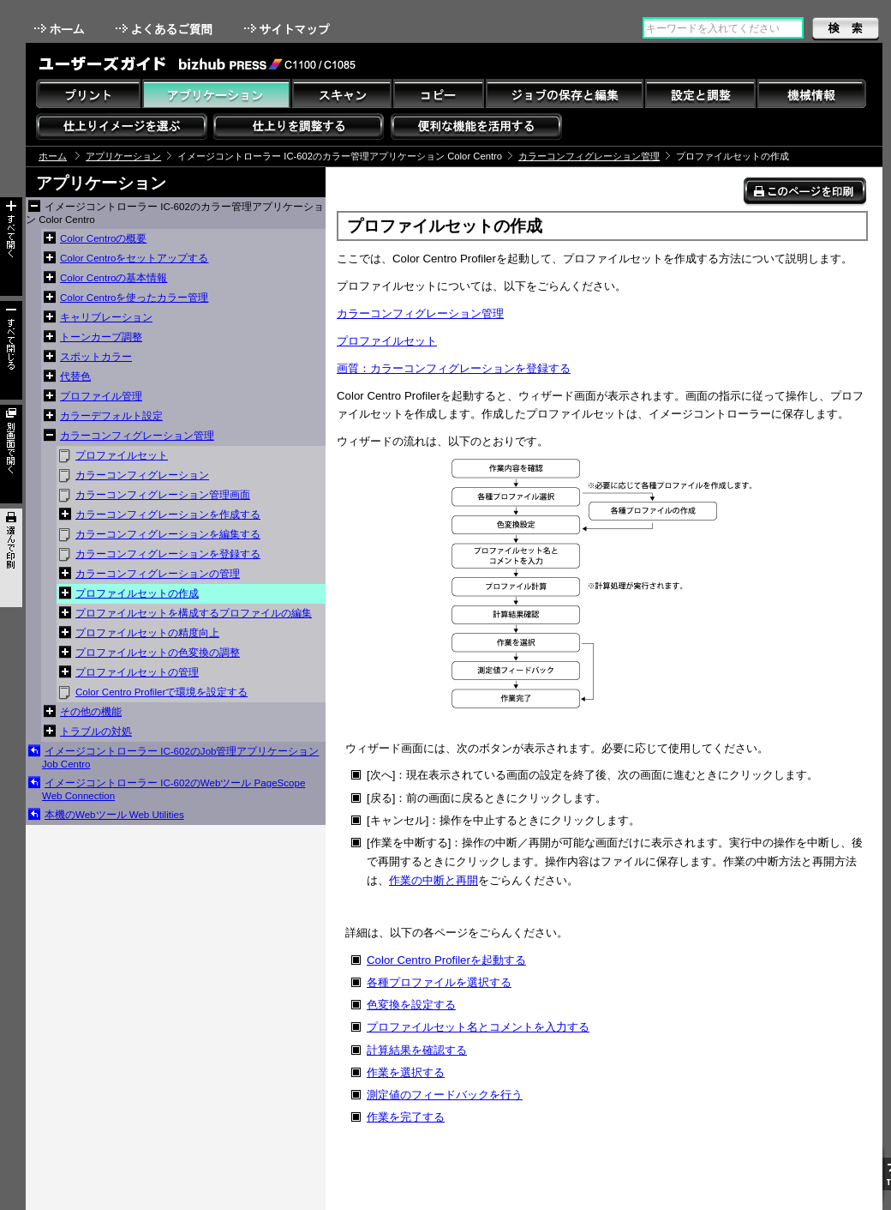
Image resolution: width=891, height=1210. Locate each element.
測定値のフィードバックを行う (445, 1094)
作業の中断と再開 (433, 880)
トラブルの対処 (96, 731)
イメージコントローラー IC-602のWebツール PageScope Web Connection (173, 789)
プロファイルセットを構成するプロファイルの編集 (193, 613)
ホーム (61, 29)
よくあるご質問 (165, 29)
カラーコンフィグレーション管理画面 (162, 495)
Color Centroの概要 (103, 238)
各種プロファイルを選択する (439, 982)
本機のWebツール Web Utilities (114, 815)
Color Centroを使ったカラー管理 (134, 297)
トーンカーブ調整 (101, 337)
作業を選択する (406, 1072)
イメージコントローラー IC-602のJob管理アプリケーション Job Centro (180, 757)
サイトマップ (289, 29)
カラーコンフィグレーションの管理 (157, 574)
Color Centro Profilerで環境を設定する (161, 692)
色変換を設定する (411, 1004)
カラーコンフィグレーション (142, 475)
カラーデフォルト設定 (111, 416)
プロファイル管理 (101, 396)
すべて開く (11, 246)
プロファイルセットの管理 (137, 672)
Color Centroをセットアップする (134, 258)
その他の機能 (91, 712)
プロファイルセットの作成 (137, 593)
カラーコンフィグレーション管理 (589, 156)
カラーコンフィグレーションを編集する (167, 534)
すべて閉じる (11, 350)
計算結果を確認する (417, 1050)
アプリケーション (123, 156)
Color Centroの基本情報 (113, 278)
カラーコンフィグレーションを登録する (167, 554)
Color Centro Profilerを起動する (446, 960)
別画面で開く (11, 454)
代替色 (75, 376)
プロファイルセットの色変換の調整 (157, 652)
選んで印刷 (11, 558)
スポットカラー (96, 357)
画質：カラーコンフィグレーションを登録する (454, 368)
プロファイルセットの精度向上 (147, 633)
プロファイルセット (121, 455)
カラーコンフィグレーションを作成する (167, 514)
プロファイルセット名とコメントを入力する (478, 1026)
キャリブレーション (106, 317)
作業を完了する (406, 1117)
